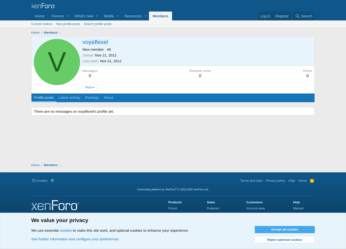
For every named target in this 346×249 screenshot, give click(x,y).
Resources (133, 16)
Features (213, 208)
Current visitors (41, 24)
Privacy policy (275, 180)
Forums (58, 16)
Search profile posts (97, 24)
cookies (66, 230)
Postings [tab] (92, 97)
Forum (172, 208)
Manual (298, 208)
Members (160, 16)
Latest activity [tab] (69, 97)
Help (292, 180)
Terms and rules (251, 180)
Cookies (40, 180)
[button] (67, 16)
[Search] (304, 16)
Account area (255, 208)
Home (39, 16)
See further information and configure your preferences (75, 239)
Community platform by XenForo (173, 189)
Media (109, 16)
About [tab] (108, 97)
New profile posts (68, 24)
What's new (84, 16)
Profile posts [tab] (44, 97)
